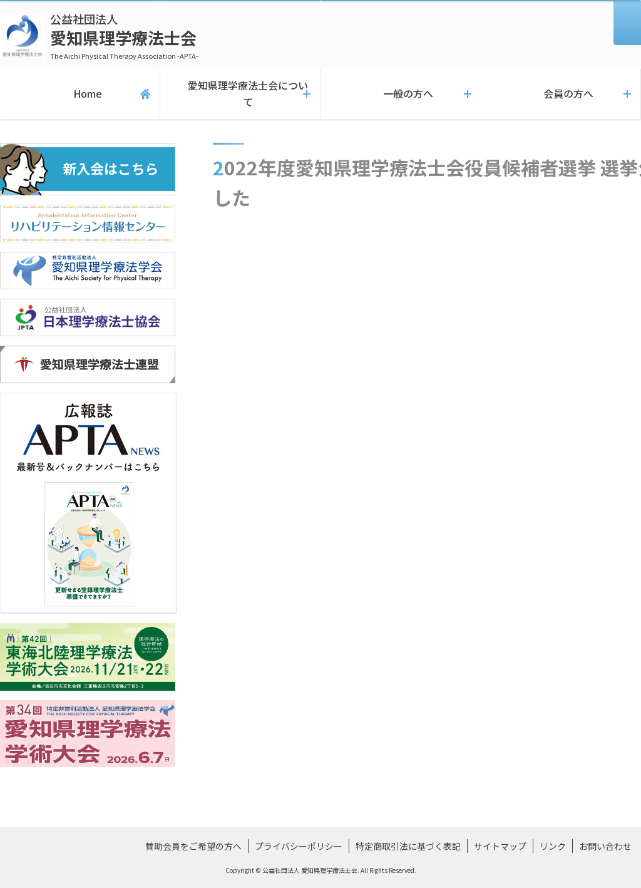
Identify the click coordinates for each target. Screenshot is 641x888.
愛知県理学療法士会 (124, 36)
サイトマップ (500, 846)
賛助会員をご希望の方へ (193, 846)
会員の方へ (561, 94)
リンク (553, 846)
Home (79, 94)
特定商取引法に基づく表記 (408, 846)
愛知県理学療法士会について (240, 94)
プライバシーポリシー (298, 846)
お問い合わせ (605, 846)
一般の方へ (400, 94)
